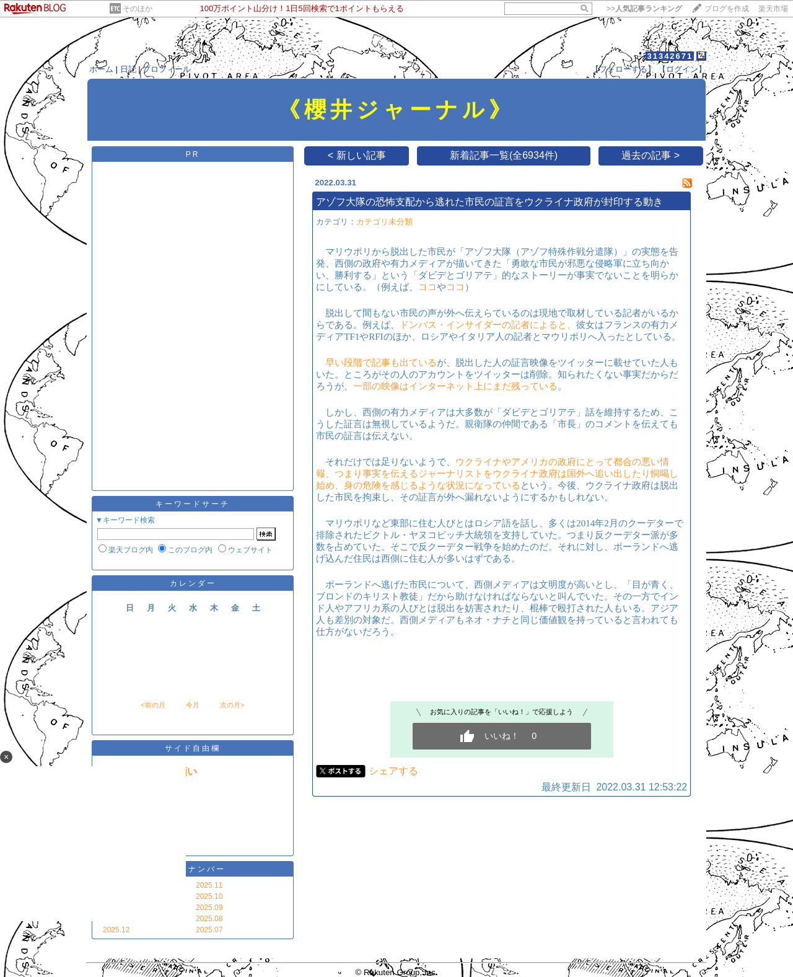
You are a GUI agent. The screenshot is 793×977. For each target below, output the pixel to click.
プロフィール (166, 69)
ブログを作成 (726, 8)
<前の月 (153, 705)
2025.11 (209, 885)
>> (644, 8)
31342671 (670, 56)
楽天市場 (773, 8)
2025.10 (209, 896)
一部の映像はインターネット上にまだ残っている (455, 386)
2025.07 (209, 930)
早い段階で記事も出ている (381, 363)
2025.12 (116, 930)
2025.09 (209, 907)
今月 (192, 705)
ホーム (101, 69)
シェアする (393, 771)
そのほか (137, 8)
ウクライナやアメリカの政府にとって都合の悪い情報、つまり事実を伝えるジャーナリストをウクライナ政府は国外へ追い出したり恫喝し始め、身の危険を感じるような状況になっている (497, 473)
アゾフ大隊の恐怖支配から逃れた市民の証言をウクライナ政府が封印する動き (489, 202)
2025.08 (209, 918)
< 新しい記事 (357, 155)
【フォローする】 (623, 69)
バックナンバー (193, 869)
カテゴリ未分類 (384, 221)
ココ (427, 287)
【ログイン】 (682, 69)
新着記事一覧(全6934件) (504, 155)
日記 (128, 69)
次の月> (232, 705)
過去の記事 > (650, 155)
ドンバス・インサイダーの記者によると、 (488, 325)
